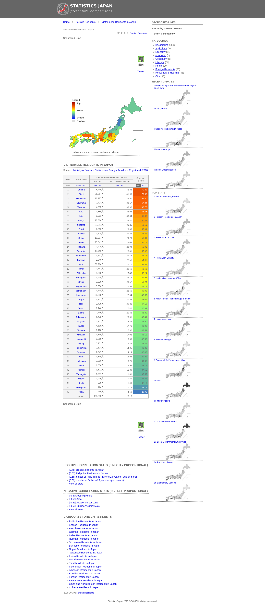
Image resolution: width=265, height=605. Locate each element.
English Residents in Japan (84, 525)
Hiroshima (81, 198)
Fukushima (81, 348)
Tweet (140, 71)
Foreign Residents (85, 22)
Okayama (81, 203)
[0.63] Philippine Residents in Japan (88, 473)
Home (66, 22)
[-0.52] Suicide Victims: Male (84, 506)
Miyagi (81, 343)
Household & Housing (167, 72)
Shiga (81, 282)
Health (159, 65)
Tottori (81, 308)
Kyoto (81, 326)
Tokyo (81, 264)
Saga (81, 299)
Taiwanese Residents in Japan (85, 552)
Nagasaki (81, 339)
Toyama (81, 207)
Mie (81, 216)
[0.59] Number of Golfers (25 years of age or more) (96, 480)
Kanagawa (81, 295)
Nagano (81, 321)
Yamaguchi (81, 277)
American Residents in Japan (85, 570)
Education (160, 55)
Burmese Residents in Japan (84, 545)
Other (158, 76)
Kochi (81, 383)
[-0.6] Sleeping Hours (80, 495)
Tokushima (81, 317)
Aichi (81, 194)
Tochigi (81, 233)
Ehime (81, 312)
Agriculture (161, 48)
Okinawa (81, 352)
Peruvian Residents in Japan (84, 559)
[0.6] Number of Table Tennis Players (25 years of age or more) (103, 476)
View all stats (76, 483)
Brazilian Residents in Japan (84, 573)
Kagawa (81, 260)
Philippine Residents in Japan (85, 521)
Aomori (81, 370)
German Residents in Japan (84, 531)
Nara (81, 356)
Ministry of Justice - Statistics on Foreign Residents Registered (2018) (111, 170)
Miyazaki (81, 334)
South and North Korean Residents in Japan (93, 584)
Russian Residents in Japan (84, 538)
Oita (81, 304)
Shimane (81, 330)
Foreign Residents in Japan (84, 577)
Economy (160, 52)
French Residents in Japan (83, 528)
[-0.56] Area (75, 499)
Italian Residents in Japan (83, 535)
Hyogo (81, 220)
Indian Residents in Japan (83, 556)
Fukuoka (81, 251)
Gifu (81, 211)
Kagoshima (81, 286)
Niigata (81, 378)
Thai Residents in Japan (82, 563)
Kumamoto (81, 255)
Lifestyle (159, 62)
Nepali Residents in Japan (83, 549)
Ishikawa (81, 247)
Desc (78, 185)
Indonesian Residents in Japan (85, 566)
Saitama (81, 225)
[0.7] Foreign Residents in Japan (86, 469)
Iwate (81, 365)
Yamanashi (81, 290)
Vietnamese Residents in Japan (119, 22)
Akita (81, 392)
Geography (161, 58)
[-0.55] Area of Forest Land (83, 502)
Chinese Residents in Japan (84, 587)
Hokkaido (81, 361)
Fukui (81, 229)
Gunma (81, 189)
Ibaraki (81, 269)
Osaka (81, 242)
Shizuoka (81, 273)
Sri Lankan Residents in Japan (85, 542)
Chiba (81, 238)
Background (161, 45)
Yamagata (81, 374)
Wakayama (81, 387)
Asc (84, 185)
